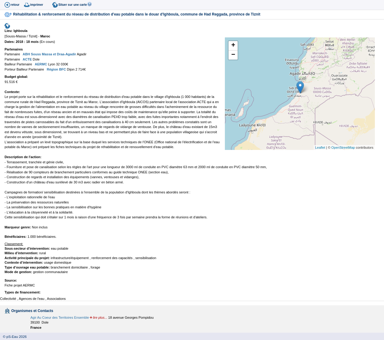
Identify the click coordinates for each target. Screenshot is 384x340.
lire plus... (100, 317)
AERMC (40, 64)
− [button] (233, 55)
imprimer (36, 4)
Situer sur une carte (72, 4)
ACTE (27, 59)
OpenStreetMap (343, 147)
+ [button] (233, 45)
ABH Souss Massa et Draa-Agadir (49, 54)
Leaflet (320, 147)
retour (15, 4)
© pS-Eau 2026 (13, 336)
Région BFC (56, 69)
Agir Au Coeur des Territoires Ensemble (59, 317)
